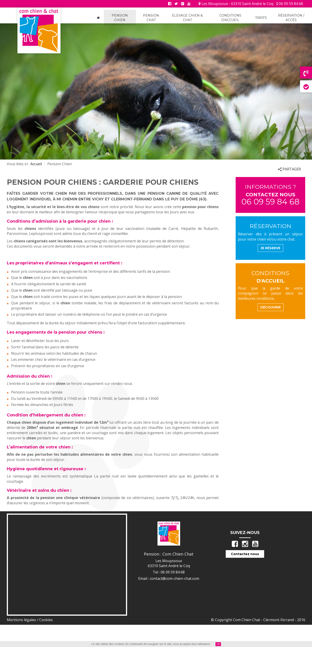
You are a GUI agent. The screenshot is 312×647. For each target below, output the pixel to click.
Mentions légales (21, 619)
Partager (289, 169)
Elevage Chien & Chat (187, 17)
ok (218, 644)
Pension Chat (151, 17)
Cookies (46, 619)
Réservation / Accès (291, 17)
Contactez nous (245, 554)
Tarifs (261, 18)
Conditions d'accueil (230, 17)
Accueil (36, 163)
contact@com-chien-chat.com (174, 578)
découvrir (270, 307)
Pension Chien (120, 17)
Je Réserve (270, 248)
